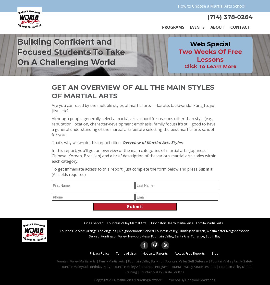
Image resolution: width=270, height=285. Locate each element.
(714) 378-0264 (230, 17)
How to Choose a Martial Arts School (211, 6)
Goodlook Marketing (200, 280)
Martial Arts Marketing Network (139, 280)
